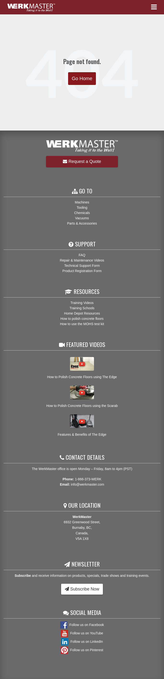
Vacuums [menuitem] (82, 218)
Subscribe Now (82, 589)
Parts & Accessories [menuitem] (82, 223)
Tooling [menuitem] (82, 207)
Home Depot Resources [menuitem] (82, 313)
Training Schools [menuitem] (82, 308)
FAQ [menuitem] (82, 255)
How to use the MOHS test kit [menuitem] (82, 324)
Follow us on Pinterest (82, 650)
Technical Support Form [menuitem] (82, 266)
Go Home (82, 78)
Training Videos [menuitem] (82, 303)
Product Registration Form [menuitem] (81, 271)
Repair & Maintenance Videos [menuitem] (82, 260)
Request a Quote (82, 161)
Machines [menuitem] (82, 202)
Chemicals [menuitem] (82, 213)
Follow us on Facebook (82, 625)
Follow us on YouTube (82, 633)
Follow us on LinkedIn (82, 641)
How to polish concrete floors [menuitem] (82, 319)
